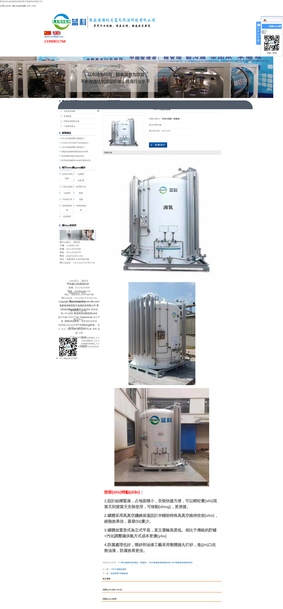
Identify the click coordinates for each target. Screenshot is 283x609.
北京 (63, 329)
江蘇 (74, 329)
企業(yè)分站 (5, 6)
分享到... (264, 31)
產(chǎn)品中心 (117, 47)
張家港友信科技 (89, 321)
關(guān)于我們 (94, 47)
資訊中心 (162, 47)
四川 (84, 329)
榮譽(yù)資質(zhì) (185, 47)
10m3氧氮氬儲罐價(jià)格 (160, 562)
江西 (80, 332)
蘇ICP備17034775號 (68, 317)
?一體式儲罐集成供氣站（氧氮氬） (133, 562)
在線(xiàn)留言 (208, 47)
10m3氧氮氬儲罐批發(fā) (181, 562)
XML (34, 6)
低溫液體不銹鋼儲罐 (119, 573)
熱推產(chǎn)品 (66, 325)
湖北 (79, 329)
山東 (89, 329)
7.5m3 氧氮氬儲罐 (118, 569)
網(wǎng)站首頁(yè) (72, 47)
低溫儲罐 (85, 309)
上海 (68, 329)
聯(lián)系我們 (72, 53)
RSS (29, 6)
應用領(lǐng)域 (140, 47)
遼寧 (94, 329)
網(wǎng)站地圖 (19, 6)
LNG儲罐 (68, 313)
